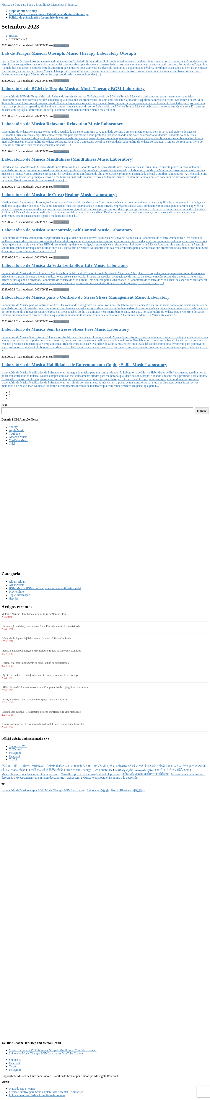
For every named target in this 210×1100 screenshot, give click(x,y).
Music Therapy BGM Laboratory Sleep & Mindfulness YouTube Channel (53, 1050)
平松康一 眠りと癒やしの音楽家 (22, 765)
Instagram (15, 752)
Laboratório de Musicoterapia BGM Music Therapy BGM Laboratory (42, 790)
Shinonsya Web (18, 746)
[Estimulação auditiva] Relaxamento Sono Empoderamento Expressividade (40, 626)
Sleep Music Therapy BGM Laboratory (89, 769)
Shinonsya (15, 1059)
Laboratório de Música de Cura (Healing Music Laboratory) (59, 194)
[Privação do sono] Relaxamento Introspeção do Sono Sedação (34, 699)
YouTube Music (18, 440)
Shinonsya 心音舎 (98, 790)
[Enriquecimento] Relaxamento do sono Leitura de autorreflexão (35, 663)
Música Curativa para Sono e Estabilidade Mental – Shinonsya (46, 1092)
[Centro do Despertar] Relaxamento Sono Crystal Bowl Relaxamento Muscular (42, 724)
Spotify (13, 426)
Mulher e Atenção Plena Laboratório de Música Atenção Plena (33, 614)
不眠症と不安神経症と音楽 (147, 765)
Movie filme (16, 591)
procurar (201, 410)
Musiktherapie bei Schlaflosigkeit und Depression (90, 774)
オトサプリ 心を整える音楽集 (107, 765)
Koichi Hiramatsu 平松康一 (128, 790)
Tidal (12, 443)
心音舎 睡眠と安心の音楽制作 (65, 765)
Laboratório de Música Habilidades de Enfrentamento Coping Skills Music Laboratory (84, 364)
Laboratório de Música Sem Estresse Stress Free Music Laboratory (65, 329)
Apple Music (16, 430)
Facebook (14, 756)
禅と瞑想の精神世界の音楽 (45, 769)
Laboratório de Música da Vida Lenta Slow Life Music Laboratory (64, 265)
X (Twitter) (15, 749)
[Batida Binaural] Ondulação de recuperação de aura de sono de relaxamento (41, 650)
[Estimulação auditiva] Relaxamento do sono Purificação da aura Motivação (41, 711)
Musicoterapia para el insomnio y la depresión (110, 777)
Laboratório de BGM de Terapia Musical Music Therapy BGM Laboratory (73, 88)
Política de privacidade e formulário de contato (37, 1095)
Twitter (13, 1066)
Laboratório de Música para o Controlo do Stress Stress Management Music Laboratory (85, 297)
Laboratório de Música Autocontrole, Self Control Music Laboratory (66, 229)
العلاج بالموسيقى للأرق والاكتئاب (134, 769)
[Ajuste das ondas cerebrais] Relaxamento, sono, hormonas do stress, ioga (39, 675)
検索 (4, 405)
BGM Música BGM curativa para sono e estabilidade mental (45, 588)
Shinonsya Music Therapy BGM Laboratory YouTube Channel (46, 1053)
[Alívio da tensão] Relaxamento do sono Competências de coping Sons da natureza (44, 687)
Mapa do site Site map (22, 1088)
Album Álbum (17, 581)
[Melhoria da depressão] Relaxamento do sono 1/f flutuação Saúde (36, 638)
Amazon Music (18, 436)
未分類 (13, 598)
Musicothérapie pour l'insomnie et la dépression (29, 774)
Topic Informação (19, 594)
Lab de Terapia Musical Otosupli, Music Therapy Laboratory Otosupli (68, 53)
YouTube (14, 433)
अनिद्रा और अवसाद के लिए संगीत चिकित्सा (145, 774)
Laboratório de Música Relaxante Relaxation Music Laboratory (62, 123)
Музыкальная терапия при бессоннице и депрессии (48, 777)
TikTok (13, 759)
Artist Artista (61, 45)
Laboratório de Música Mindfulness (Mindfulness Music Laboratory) (67, 159)
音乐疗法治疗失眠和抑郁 (173, 769)
